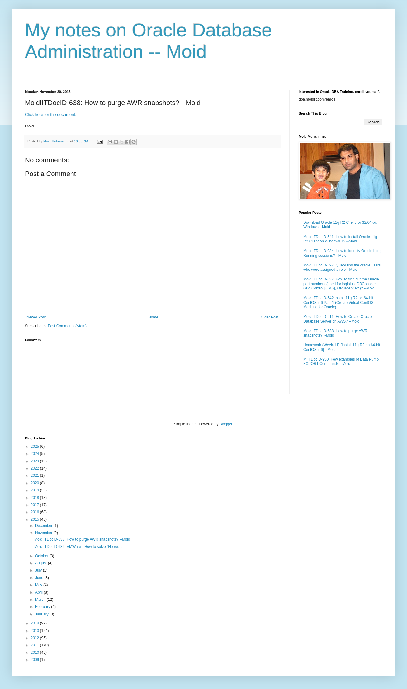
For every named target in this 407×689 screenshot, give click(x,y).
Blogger (226, 424)
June (39, 578)
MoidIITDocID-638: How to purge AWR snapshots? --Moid (82, 539)
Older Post (269, 317)
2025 (35, 446)
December (44, 526)
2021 (35, 475)
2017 (35, 505)
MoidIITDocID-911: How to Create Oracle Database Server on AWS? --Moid (337, 318)
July (39, 570)
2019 (35, 490)
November (44, 533)
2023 (35, 461)
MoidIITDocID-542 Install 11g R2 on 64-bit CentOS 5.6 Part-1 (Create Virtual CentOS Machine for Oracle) (338, 302)
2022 (35, 468)
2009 (35, 660)
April (39, 592)
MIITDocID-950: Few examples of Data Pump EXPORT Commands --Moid (341, 361)
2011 (35, 645)
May (39, 585)
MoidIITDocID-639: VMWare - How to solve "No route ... (80, 546)
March (41, 599)
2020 (35, 483)
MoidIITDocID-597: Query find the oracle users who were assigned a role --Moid (342, 267)
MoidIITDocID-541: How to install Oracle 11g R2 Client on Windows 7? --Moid (340, 239)
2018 (35, 497)
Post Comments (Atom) (67, 326)
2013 (35, 631)
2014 (35, 623)
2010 (35, 652)
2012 (35, 638)
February (43, 607)
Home (153, 317)
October (42, 556)
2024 (35, 454)
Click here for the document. (50, 114)
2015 (35, 519)
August (41, 563)
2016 (35, 512)
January (42, 614)
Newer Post (36, 317)
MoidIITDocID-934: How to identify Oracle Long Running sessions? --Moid (342, 253)
